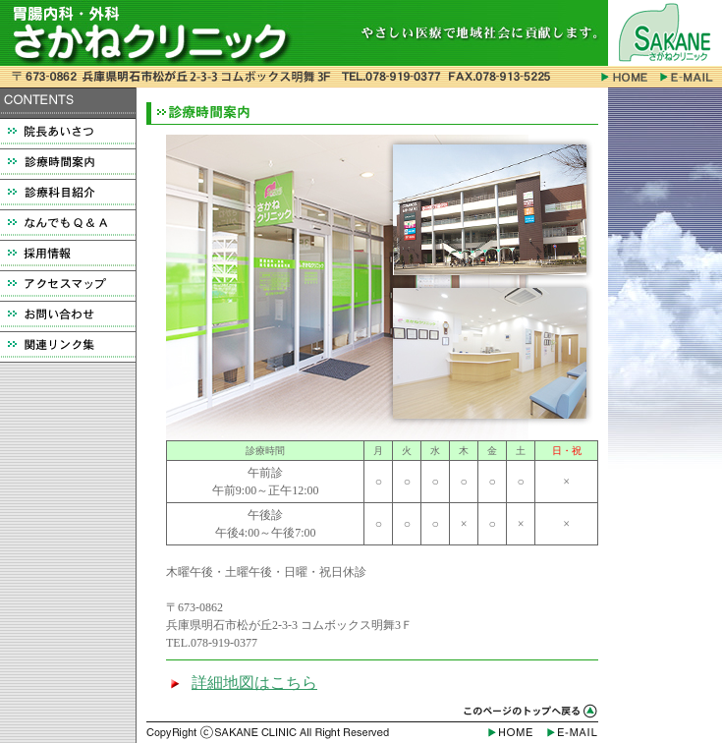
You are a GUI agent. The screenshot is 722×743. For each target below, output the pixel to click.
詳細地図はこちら (254, 682)
